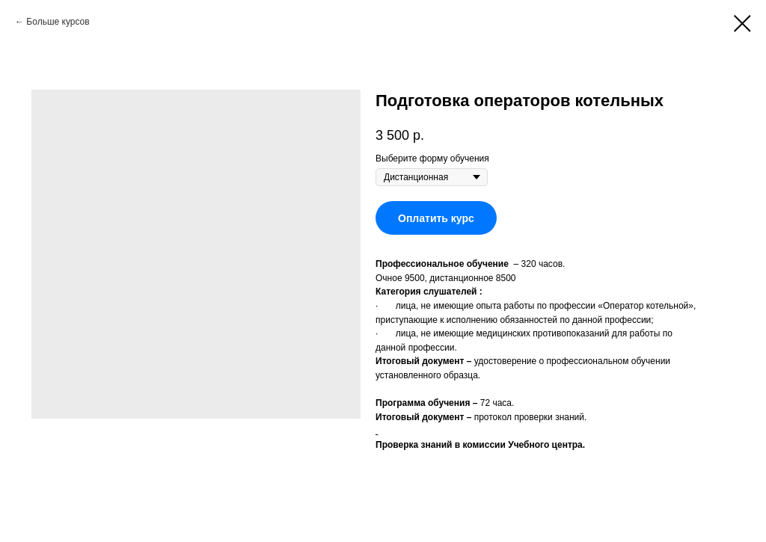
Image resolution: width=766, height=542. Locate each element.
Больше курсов (57, 21)
